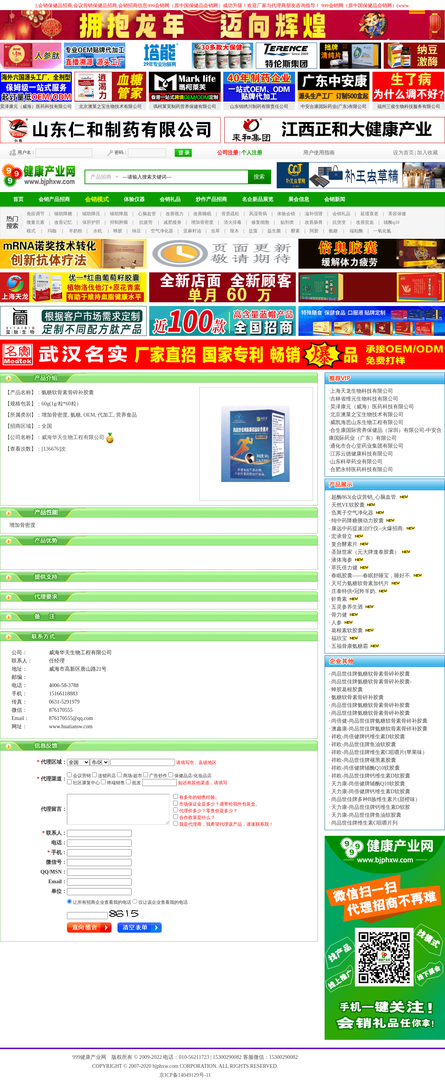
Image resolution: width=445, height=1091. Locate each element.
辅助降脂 (119, 213)
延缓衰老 (369, 213)
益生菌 (274, 231)
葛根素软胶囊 (347, 630)
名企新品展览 (257, 199)
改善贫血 (365, 222)
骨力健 (339, 615)
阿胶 (314, 231)
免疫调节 (35, 213)
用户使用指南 (319, 152)
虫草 (215, 231)
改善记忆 (63, 222)
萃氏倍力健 (344, 568)
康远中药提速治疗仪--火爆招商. (368, 528)
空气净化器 (162, 231)
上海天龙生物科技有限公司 (361, 391)
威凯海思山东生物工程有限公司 (366, 422)
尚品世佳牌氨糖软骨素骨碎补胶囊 (370, 674)
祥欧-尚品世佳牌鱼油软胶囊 (363, 744)
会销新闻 (334, 199)
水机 (97, 231)
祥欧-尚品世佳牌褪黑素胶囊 (363, 760)
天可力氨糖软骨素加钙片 (360, 583)
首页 (18, 199)
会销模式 (97, 199)
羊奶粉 (75, 231)
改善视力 (175, 213)
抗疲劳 (146, 222)
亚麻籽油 (192, 231)
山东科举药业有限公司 (356, 461)
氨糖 (333, 231)
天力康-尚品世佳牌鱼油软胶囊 (365, 815)
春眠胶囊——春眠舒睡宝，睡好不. (371, 575)
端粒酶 (356, 231)
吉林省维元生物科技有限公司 (364, 399)
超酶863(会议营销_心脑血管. (364, 497)
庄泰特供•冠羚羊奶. (354, 591)
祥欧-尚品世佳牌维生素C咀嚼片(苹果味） (378, 752)
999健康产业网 (89, 1057)
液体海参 (342, 560)
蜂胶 (117, 231)
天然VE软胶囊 (348, 505)
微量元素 (35, 222)
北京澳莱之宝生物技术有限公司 (110, 106)
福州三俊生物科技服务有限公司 (408, 106)
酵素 (295, 231)
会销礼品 (170, 199)
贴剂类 (287, 222)
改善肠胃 (314, 222)
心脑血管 (147, 213)
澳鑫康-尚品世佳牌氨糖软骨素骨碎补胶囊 (378, 729)
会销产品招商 (54, 199)
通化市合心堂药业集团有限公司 (366, 446)
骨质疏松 (230, 213)
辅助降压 (91, 213)
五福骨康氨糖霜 (349, 646)
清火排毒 (233, 222)
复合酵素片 (344, 544)
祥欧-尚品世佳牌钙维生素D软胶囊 (370, 776)
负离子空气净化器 (352, 513)
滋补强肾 (314, 213)
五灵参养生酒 (347, 607)
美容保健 (397, 213)
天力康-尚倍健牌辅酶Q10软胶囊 (367, 783)
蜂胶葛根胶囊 (346, 689)
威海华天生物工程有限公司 (73, 437)
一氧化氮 (382, 231)
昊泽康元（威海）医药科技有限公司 (36, 106)
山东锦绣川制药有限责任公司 (259, 106)
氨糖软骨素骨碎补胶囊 (357, 697)
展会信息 (298, 199)
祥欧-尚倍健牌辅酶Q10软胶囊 (365, 768)
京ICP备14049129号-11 (185, 1075)
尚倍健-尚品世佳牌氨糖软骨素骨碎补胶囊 (378, 721)
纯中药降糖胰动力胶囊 (357, 520)
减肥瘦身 (172, 222)
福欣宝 (339, 638)
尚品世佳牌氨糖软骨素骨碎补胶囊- (371, 681)
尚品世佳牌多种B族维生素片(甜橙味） (375, 799)
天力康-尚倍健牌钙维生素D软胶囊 (370, 791)
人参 (336, 622)
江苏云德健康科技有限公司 (361, 454)
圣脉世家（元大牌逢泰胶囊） (365, 552)
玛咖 (51, 231)
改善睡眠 (202, 213)
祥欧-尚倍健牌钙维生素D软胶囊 (367, 736)
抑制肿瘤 (119, 222)
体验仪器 (134, 199)
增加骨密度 (202, 222)
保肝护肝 (91, 222)
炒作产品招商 (211, 199)
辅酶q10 (391, 222)
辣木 (234, 231)
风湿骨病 (258, 213)
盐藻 (253, 231)
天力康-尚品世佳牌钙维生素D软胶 (370, 807)
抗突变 (339, 222)
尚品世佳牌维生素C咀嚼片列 (364, 823)
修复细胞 (260, 222)
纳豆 (136, 231)
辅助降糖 (63, 213)
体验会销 (286, 213)
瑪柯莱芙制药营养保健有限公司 (184, 106)
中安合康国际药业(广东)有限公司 (333, 106)
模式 (31, 231)
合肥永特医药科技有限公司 (361, 469)
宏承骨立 (342, 536)
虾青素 (339, 599)
